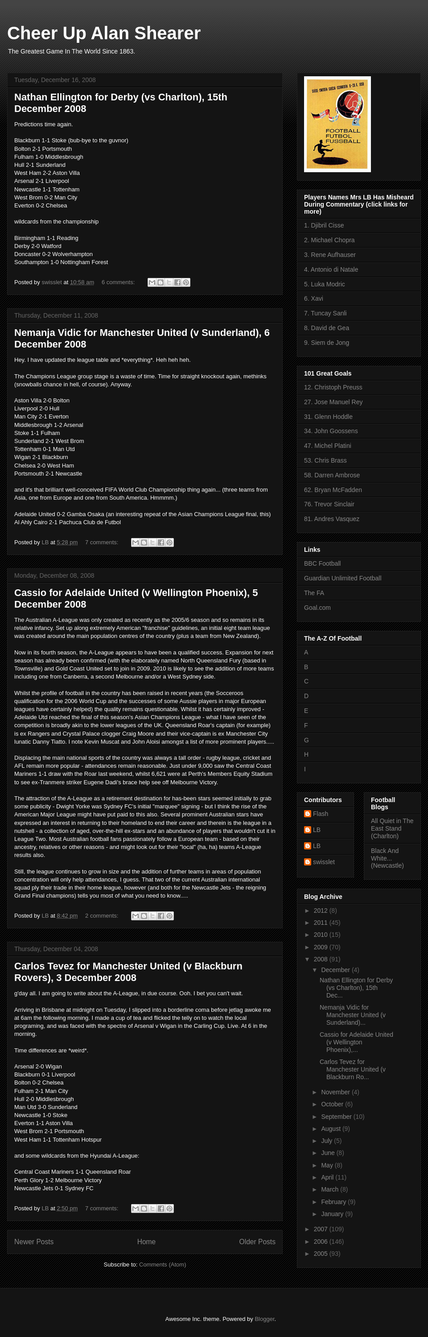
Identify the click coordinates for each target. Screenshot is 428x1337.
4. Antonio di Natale (331, 269)
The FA (314, 592)
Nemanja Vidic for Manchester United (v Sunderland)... (353, 1015)
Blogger (264, 1319)
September (337, 1116)
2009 (321, 947)
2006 (321, 1241)
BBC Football (322, 563)
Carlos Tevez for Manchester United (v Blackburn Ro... (353, 1069)
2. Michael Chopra (329, 240)
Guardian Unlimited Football (343, 578)
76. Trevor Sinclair (329, 504)
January (333, 1213)
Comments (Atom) (162, 1264)
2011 (321, 922)
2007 (321, 1229)
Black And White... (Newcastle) (387, 858)
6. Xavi (313, 298)
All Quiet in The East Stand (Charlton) (392, 828)
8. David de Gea (326, 327)
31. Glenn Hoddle (328, 416)
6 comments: (119, 282)
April (328, 1177)
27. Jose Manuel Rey (333, 402)
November (336, 1092)
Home (146, 1242)
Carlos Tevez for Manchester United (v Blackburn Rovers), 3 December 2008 (128, 971)
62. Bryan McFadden (333, 489)
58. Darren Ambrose (332, 475)
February (334, 1201)
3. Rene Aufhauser (330, 254)
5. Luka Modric (324, 284)
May (327, 1165)
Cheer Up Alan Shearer (104, 33)
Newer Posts (34, 1242)
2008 (321, 959)
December (336, 969)
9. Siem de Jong (326, 342)
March (330, 1189)
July (327, 1140)
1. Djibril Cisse (324, 225)
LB (317, 829)
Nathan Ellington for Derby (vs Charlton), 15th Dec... (356, 988)
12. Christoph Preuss (333, 387)
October (333, 1104)
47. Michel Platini (327, 445)
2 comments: (102, 915)
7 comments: (102, 542)
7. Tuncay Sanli (325, 313)
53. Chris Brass (325, 460)
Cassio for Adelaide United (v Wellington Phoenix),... (356, 1042)
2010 (321, 934)
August (331, 1128)
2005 (321, 1253)
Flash (320, 813)
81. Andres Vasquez (331, 518)
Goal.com (317, 607)
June (328, 1152)
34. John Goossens (331, 431)
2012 (321, 910)
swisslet (324, 861)
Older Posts (257, 1242)
